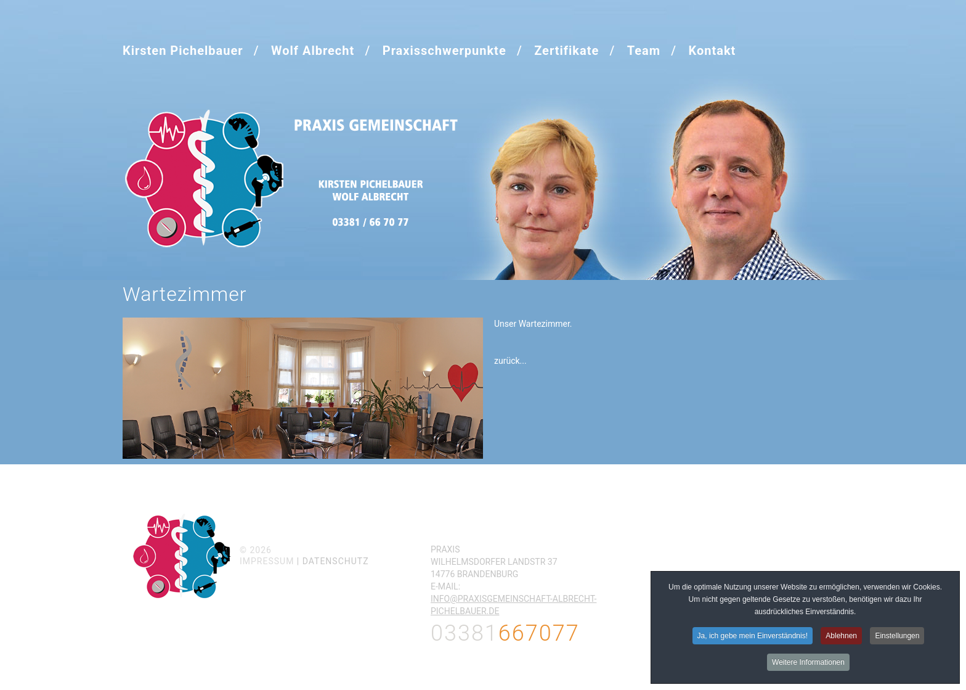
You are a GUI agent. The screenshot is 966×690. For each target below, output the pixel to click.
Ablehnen (841, 637)
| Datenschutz (333, 561)
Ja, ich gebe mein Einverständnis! (752, 637)
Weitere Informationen (808, 663)
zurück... (510, 361)
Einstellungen (897, 637)
